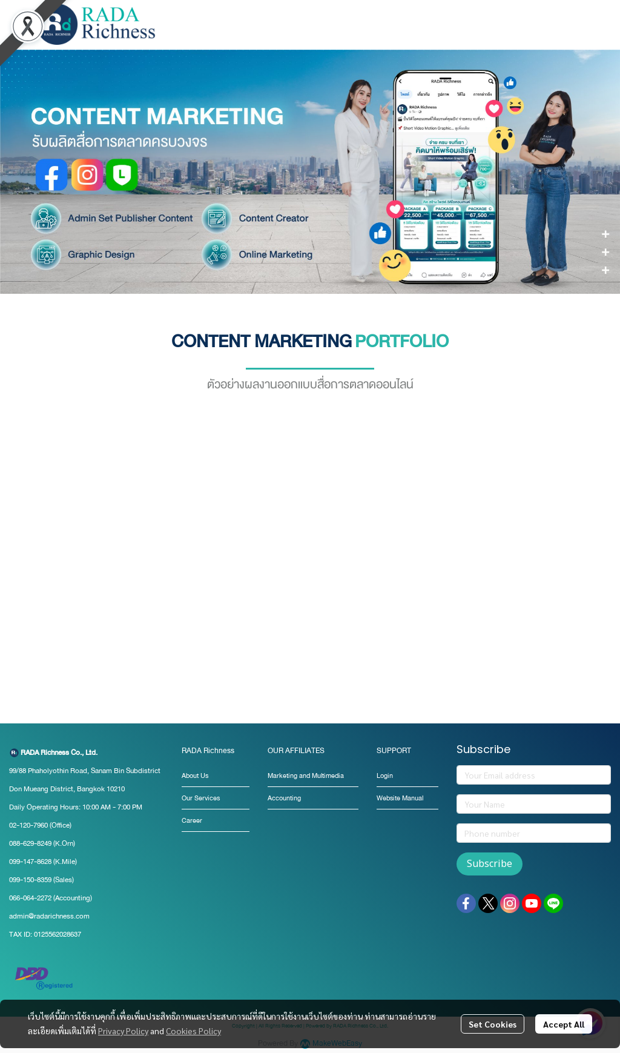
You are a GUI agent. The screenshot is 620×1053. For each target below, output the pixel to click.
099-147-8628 (30, 861)
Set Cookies (492, 1023)
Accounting (284, 798)
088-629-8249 (30, 843)
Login (385, 776)
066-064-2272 (30, 898)
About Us (195, 776)
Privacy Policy (123, 1030)
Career (192, 820)
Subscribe (489, 864)
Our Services (201, 798)
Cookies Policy (193, 1030)
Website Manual (400, 798)
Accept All (563, 1023)
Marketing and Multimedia (306, 776)
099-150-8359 (31, 880)
